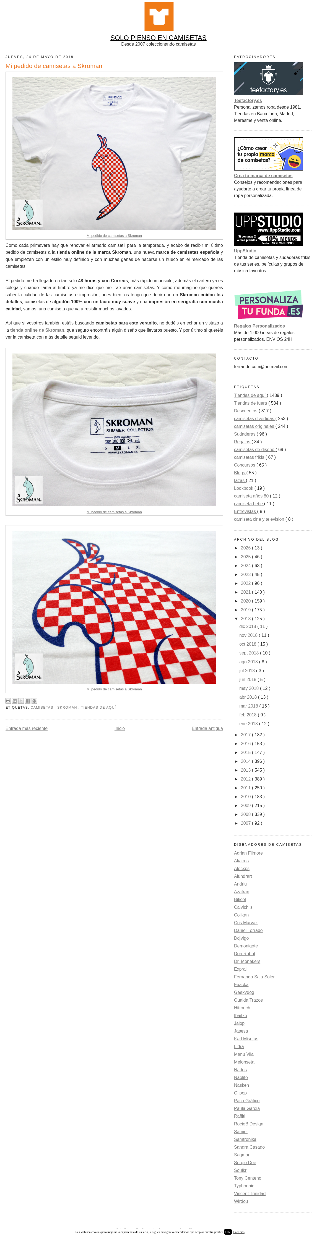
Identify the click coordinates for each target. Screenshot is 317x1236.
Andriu (240, 884)
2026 (246, 548)
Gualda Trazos (248, 1000)
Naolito (241, 1077)
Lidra (239, 1046)
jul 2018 (247, 670)
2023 (246, 574)
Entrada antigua (207, 728)
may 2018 (249, 688)
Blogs (240, 472)
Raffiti (239, 1116)
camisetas (42, 707)
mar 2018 (249, 706)
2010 (246, 796)
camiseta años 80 (252, 496)
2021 (246, 592)
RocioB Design (248, 1124)
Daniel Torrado (248, 930)
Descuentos (246, 410)
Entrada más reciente (27, 728)
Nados (240, 1069)
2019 (246, 609)
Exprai (240, 969)
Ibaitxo (240, 1015)
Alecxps (242, 868)
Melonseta (244, 1062)
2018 (246, 618)
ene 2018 (249, 723)
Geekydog (244, 992)
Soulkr (240, 1170)
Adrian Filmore (248, 853)
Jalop (239, 1023)
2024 (246, 565)
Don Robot (244, 953)
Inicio (120, 728)
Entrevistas (245, 511)
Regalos (242, 441)
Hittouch (242, 1007)
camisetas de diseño (255, 449)
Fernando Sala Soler (254, 977)
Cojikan (241, 915)
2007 (246, 823)
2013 (246, 770)
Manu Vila (244, 1054)
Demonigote (246, 946)
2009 (246, 805)
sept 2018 (249, 653)
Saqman (242, 1155)
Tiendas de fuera (251, 403)
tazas (240, 480)
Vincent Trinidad (250, 1193)
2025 (246, 556)
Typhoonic (244, 1185)
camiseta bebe (249, 503)
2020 (246, 601)
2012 (246, 779)
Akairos (241, 860)
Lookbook (244, 488)
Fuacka (241, 984)
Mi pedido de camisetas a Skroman (114, 236)
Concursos (245, 465)
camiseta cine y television (259, 519)
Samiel (241, 1131)
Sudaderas (245, 434)
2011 (246, 787)
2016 (246, 743)
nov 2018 (249, 635)
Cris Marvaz (246, 922)
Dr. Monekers (247, 961)
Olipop (240, 1093)
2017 (246, 734)
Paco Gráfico (246, 1100)
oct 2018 (248, 644)
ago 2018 (249, 661)
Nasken (241, 1085)
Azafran (241, 891)
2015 (246, 752)
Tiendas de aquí (98, 707)
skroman (68, 707)
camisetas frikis (250, 457)
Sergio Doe (245, 1162)
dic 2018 (248, 626)
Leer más (239, 1232)
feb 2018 (248, 715)
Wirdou (241, 1201)
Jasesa (241, 1031)
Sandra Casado (249, 1147)
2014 (246, 761)
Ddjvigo (241, 938)
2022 (246, 583)
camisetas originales (254, 426)
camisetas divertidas (254, 418)
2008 (246, 814)
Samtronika (245, 1139)
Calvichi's (243, 907)
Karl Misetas (246, 1038)
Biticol (240, 899)
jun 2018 (248, 679)
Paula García (247, 1108)
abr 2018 (248, 697)
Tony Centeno (247, 1178)
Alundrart (243, 876)
